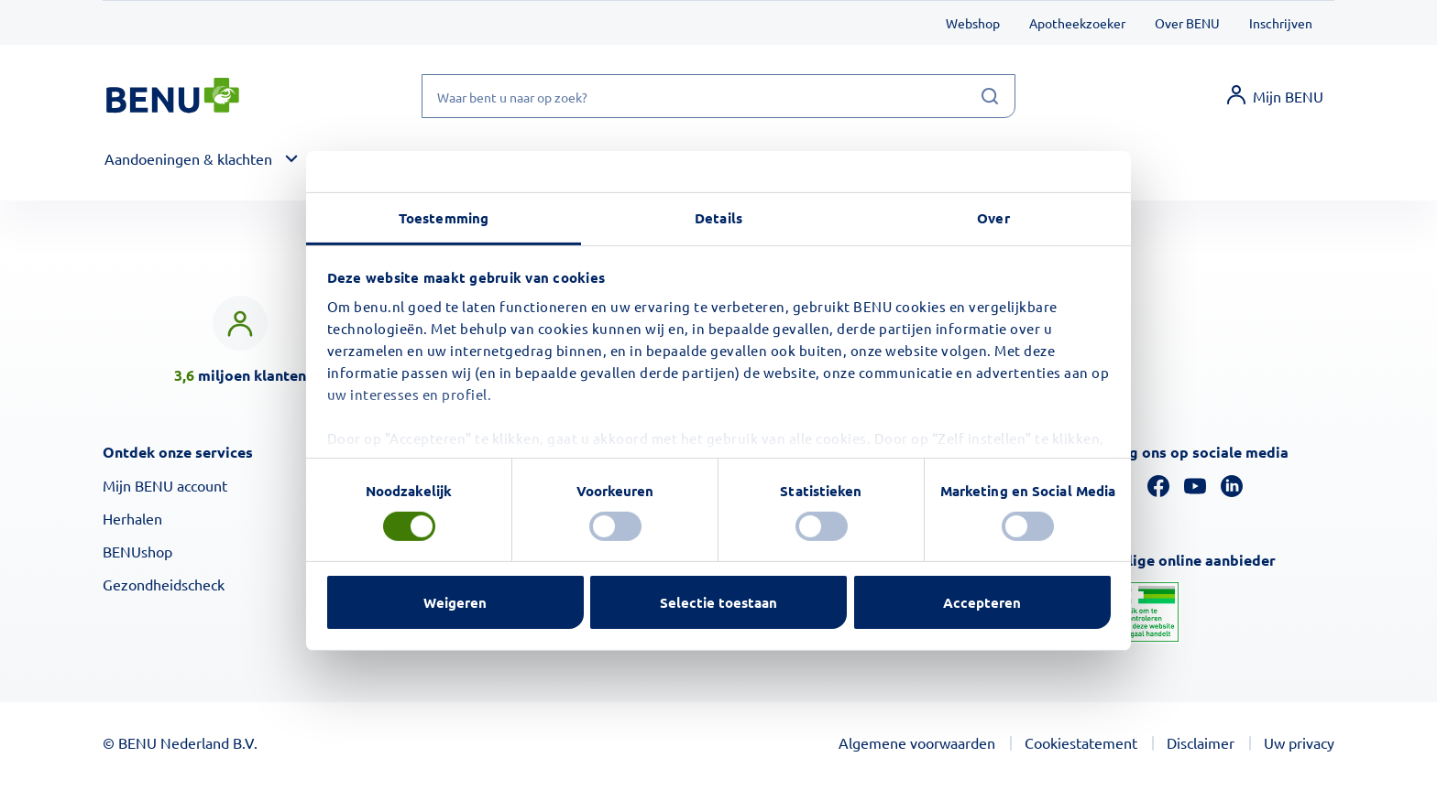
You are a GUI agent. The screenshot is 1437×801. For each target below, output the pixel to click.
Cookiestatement (1081, 742)
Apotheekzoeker (1077, 23)
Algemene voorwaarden (917, 742)
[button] (203, 159)
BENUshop (137, 551)
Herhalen (132, 518)
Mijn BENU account (165, 485)
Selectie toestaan (718, 602)
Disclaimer (1200, 742)
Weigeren (455, 602)
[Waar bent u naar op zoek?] (718, 96)
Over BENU (1187, 23)
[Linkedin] (1232, 483)
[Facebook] (1158, 483)
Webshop (973, 23)
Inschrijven (1280, 23)
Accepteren (982, 602)
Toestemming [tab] (443, 217)
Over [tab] (993, 217)
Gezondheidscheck (164, 584)
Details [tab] (718, 217)
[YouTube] (1195, 483)
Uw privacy (1299, 742)
